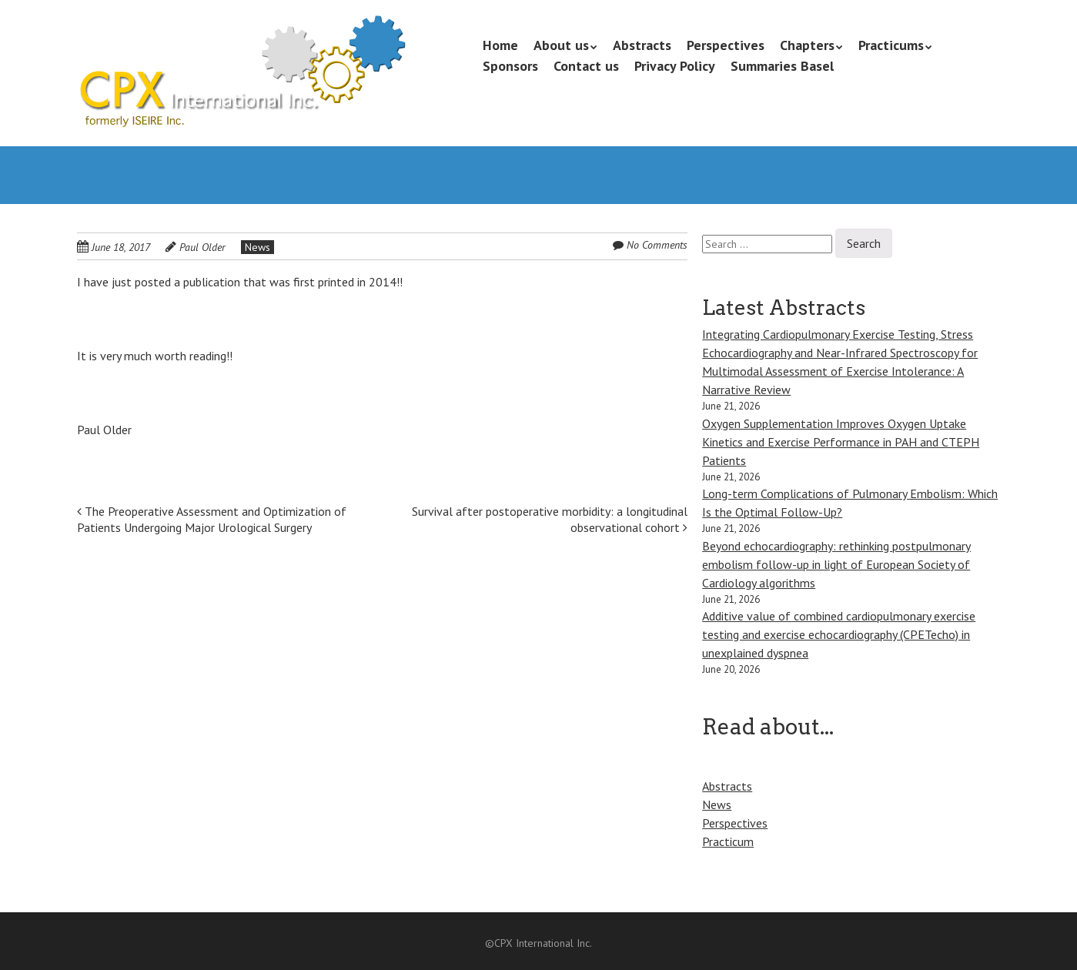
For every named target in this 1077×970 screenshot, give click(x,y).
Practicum (728, 841)
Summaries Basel (782, 66)
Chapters (807, 45)
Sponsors (510, 66)
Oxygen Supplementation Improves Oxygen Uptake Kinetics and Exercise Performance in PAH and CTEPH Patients (840, 442)
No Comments (657, 245)
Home (500, 45)
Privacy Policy (674, 66)
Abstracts (642, 45)
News (257, 247)
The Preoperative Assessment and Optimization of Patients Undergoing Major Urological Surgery (211, 519)
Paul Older (202, 247)
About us (561, 45)
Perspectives (725, 45)
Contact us (586, 66)
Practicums (891, 45)
